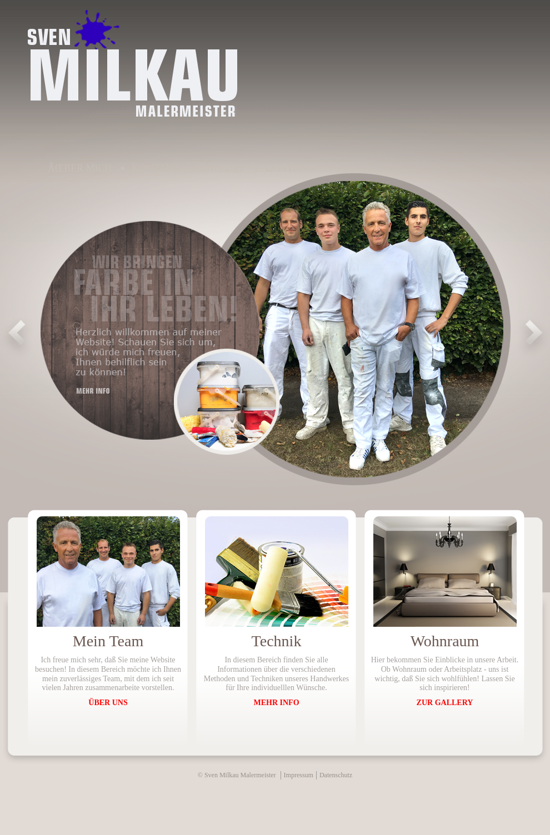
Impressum (298, 775)
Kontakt (156, 168)
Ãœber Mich (80, 168)
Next (533, 337)
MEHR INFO (276, 702)
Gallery (222, 168)
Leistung (290, 168)
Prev (16, 337)
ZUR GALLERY (445, 702)
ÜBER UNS (107, 702)
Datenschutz (335, 775)
